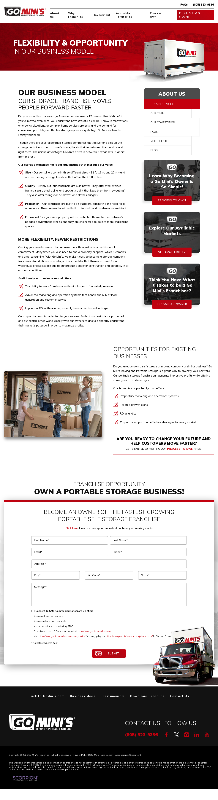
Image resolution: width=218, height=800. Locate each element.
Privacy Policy (80, 755)
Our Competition (163, 122)
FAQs (184, 4)
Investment (102, 14)
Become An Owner (189, 15)
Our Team (158, 113)
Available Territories (124, 15)
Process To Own (172, 200)
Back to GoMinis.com (47, 696)
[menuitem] (56, 15)
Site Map (94, 755)
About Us (54, 15)
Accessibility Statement (128, 755)
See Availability (172, 252)
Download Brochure (147, 696)
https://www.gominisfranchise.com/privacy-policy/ (62, 636)
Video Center (160, 141)
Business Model (164, 104)
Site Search (107, 755)
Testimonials (113, 696)
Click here (72, 528)
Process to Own (158, 15)
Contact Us (179, 696)
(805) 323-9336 (203, 4)
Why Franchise (75, 15)
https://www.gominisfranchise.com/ (94, 631)
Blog (154, 150)
